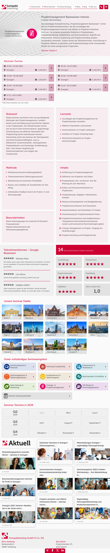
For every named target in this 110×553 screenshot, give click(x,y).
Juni (94, 413)
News (77, 7)
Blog (84, 7)
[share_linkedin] (62, 550)
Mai (68, 413)
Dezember (94, 433)
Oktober (41, 433)
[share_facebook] (52, 550)
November (68, 433)
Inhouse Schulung (64, 7)
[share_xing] (47, 550)
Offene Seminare (48, 7)
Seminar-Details (49, 50)
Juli (41, 423)
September (94, 423)
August (68, 423)
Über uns (93, 7)
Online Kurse (35, 7)
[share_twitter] (57, 550)
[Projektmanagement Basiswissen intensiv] (101, 7)
